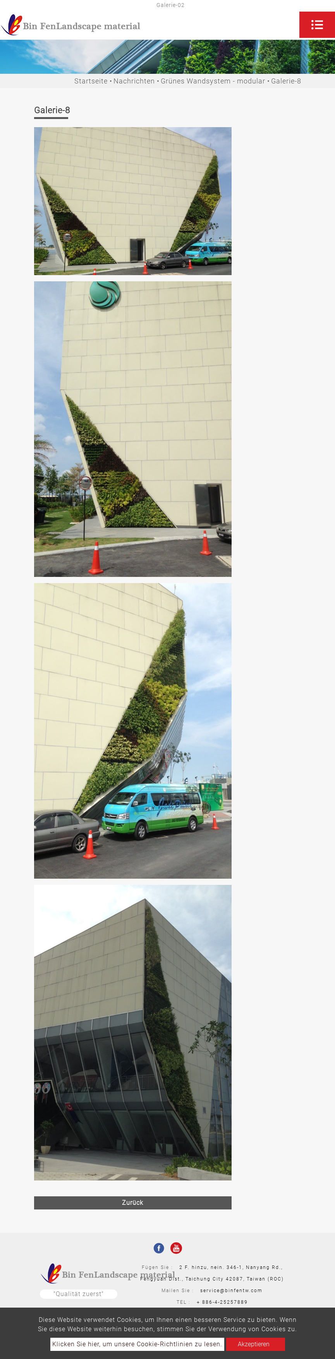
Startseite (91, 81)
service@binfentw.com (231, 1290)
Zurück (132, 1202)
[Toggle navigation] (317, 25)
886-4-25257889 (225, 1302)
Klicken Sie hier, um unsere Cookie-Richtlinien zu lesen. (137, 1344)
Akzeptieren (254, 1344)
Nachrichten (134, 81)
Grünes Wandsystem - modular (213, 81)
